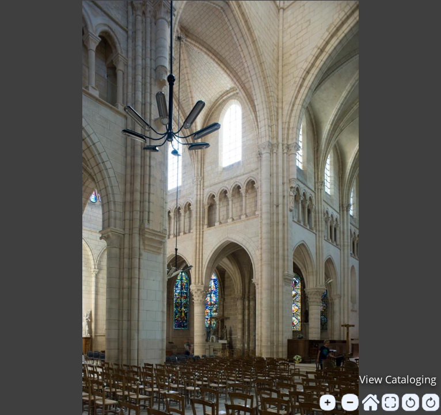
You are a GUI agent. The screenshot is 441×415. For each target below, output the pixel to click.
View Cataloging (397, 379)
